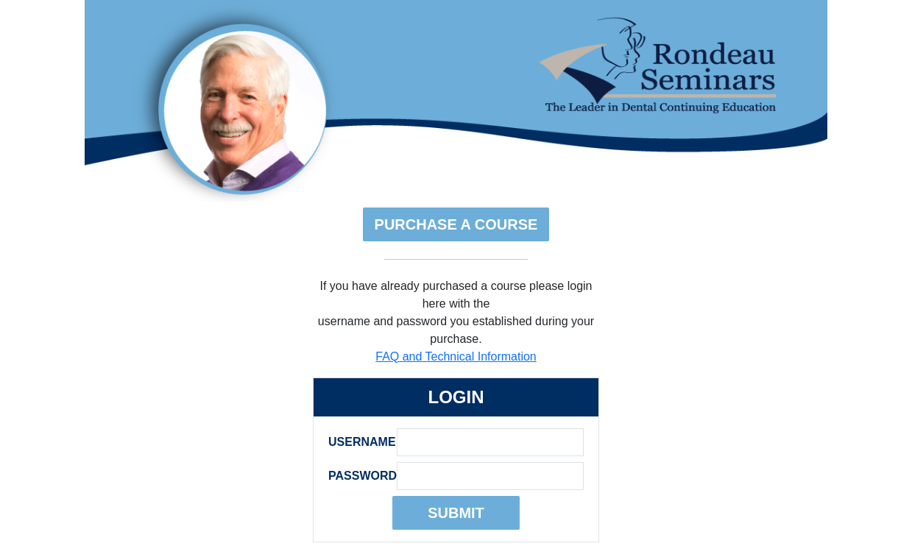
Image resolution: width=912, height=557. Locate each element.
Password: (358, 475)
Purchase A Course (456, 224)
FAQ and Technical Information (456, 356)
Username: (358, 442)
